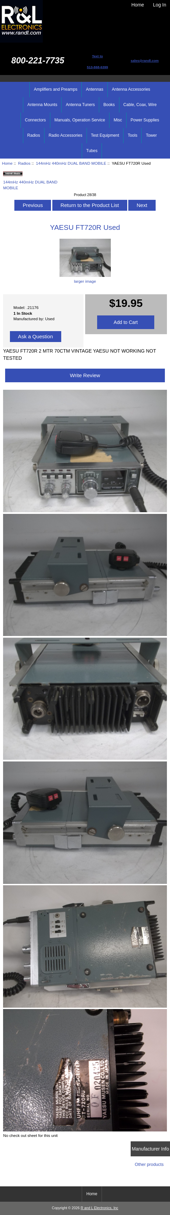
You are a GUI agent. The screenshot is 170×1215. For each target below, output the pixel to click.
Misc (118, 120)
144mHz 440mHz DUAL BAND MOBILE (71, 163)
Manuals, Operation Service (79, 120)
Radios (24, 163)
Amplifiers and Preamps (55, 89)
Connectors (35, 120)
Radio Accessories (65, 135)
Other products (149, 1164)
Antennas (94, 89)
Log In (159, 5)
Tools (132, 135)
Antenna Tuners (80, 104)
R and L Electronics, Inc (99, 1208)
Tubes (91, 150)
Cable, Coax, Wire (140, 104)
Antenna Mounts (42, 104)
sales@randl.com (145, 60)
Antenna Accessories (131, 89)
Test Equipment (105, 135)
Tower (151, 135)
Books (109, 104)
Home (137, 5)
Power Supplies (145, 120)
